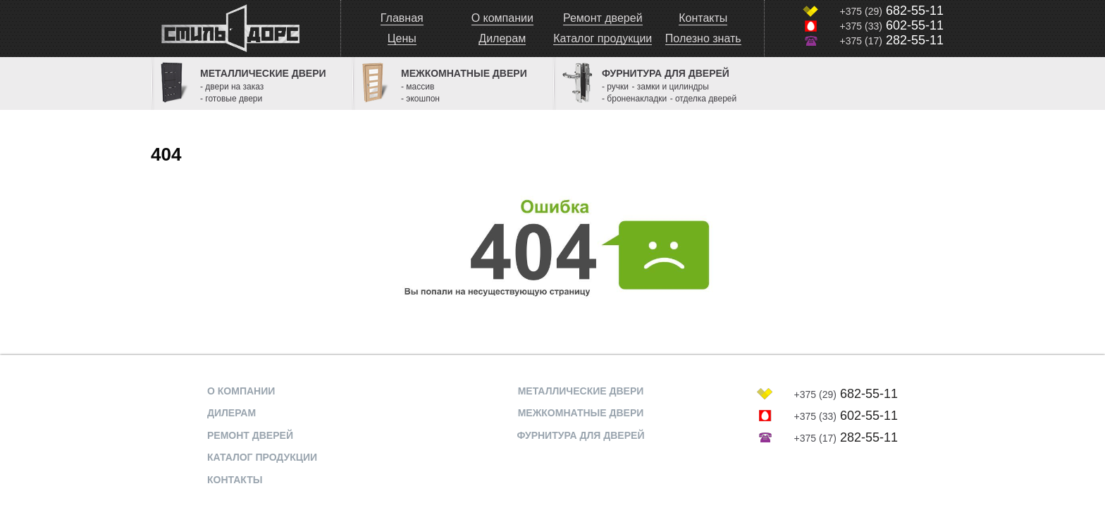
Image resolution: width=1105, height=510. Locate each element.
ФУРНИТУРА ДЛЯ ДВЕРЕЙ (581, 435)
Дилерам (502, 38)
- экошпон (420, 99)
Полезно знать (703, 38)
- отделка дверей (703, 99)
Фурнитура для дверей (665, 73)
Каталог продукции (602, 38)
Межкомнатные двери (464, 73)
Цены (402, 38)
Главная (402, 18)
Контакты (703, 18)
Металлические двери (263, 73)
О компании (502, 18)
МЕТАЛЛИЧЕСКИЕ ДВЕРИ (581, 391)
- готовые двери (231, 99)
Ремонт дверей (603, 18)
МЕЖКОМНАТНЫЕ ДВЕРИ (581, 412)
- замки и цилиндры (670, 87)
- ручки (615, 87)
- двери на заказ (232, 87)
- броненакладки (634, 99)
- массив (417, 87)
